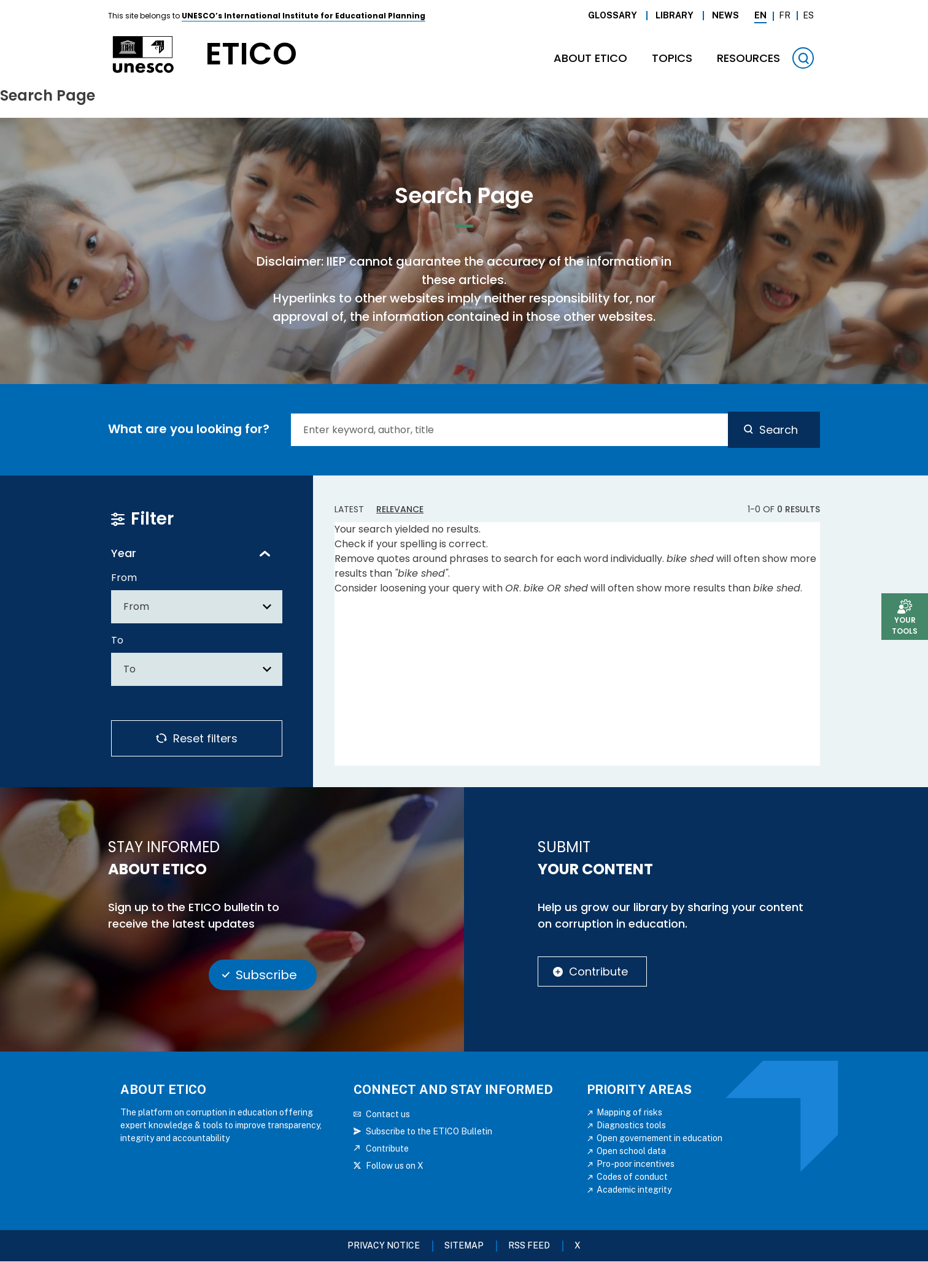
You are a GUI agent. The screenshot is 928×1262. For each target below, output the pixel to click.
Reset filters (205, 738)
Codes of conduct (632, 1177)
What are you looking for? (188, 428)
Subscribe (266, 974)
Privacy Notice (383, 1245)
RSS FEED (529, 1245)
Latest (349, 509)
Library (674, 15)
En (760, 15)
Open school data (631, 1151)
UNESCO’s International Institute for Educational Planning (303, 15)
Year (123, 553)
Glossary (612, 15)
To (117, 640)
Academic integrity (634, 1190)
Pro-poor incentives (636, 1164)
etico (251, 54)
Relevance (399, 509)
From (124, 578)
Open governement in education (659, 1138)
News (725, 15)
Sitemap (464, 1245)
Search (778, 429)
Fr (785, 15)
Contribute (598, 971)
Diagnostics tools (631, 1125)
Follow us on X (394, 1166)
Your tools (905, 625)
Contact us (388, 1114)
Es (808, 15)
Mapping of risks (629, 1112)
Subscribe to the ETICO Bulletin (429, 1131)
